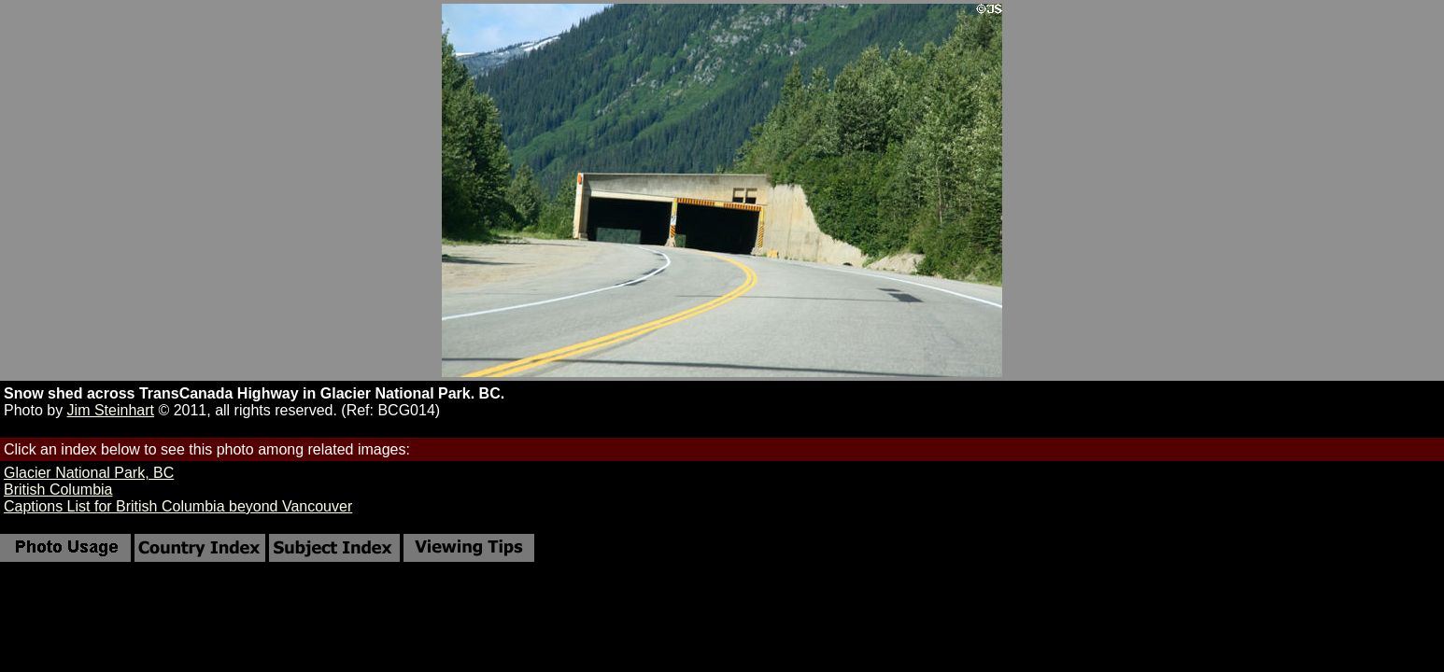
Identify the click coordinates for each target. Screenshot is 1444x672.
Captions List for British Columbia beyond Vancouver (178, 506)
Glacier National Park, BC (89, 473)
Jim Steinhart (110, 410)
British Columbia (58, 489)
